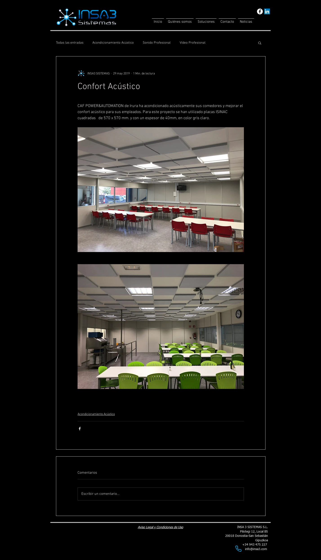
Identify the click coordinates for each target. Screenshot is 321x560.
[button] (260, 43)
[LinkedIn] (267, 11)
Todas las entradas (69, 43)
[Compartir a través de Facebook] (80, 428)
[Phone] (238, 548)
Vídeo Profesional (192, 43)
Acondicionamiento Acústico (113, 43)
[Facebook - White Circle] (260, 11)
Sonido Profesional (157, 43)
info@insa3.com (256, 549)
